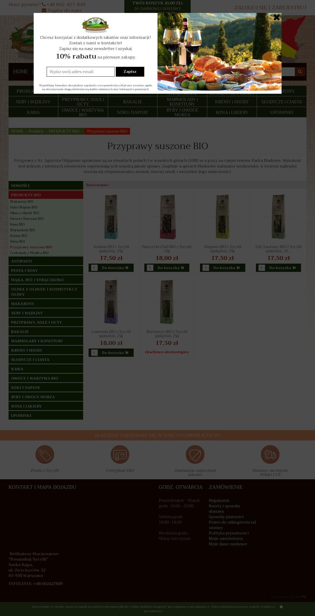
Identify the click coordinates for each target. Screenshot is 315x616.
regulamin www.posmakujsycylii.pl (105, 85)
